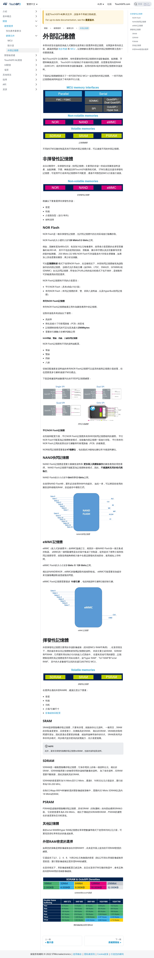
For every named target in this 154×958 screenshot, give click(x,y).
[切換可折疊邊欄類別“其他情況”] (36, 75)
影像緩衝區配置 (53, 712)
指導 (5, 79)
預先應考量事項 (13, 30)
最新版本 (89, 19)
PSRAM (135, 41)
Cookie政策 (102, 954)
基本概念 (7, 16)
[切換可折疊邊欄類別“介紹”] (36, 11)
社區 (109, 4)
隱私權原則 (89, 954)
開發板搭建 (9, 55)
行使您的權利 (117, 954)
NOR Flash (136, 18)
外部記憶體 (13, 50)
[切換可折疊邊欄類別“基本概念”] (36, 16)
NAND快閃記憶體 (139, 21)
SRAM (134, 33)
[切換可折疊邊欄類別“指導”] (36, 79)
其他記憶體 (136, 45)
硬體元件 (10, 35)
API (4, 84)
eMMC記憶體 (137, 25)
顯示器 (11, 45)
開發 (5, 21)
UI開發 (7, 64)
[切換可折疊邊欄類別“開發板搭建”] (36, 55)
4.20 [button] (99, 4)
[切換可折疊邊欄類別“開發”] (36, 21)
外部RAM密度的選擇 (140, 49)
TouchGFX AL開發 (13, 60)
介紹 (5, 11)
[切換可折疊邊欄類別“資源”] (36, 89)
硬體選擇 (8, 25)
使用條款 (77, 954)
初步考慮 (62, 48)
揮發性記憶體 (135, 29)
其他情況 (7, 74)
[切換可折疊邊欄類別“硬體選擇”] (36, 26)
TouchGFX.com (122, 4)
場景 (6, 69)
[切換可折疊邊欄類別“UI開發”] (36, 65)
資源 (5, 89)
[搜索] (142, 4)
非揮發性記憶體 (136, 14)
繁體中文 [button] (31, 4)
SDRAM (135, 37)
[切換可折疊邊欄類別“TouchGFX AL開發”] (36, 60)
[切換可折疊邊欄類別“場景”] (36, 70)
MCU (10, 40)
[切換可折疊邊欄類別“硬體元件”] (36, 36)
